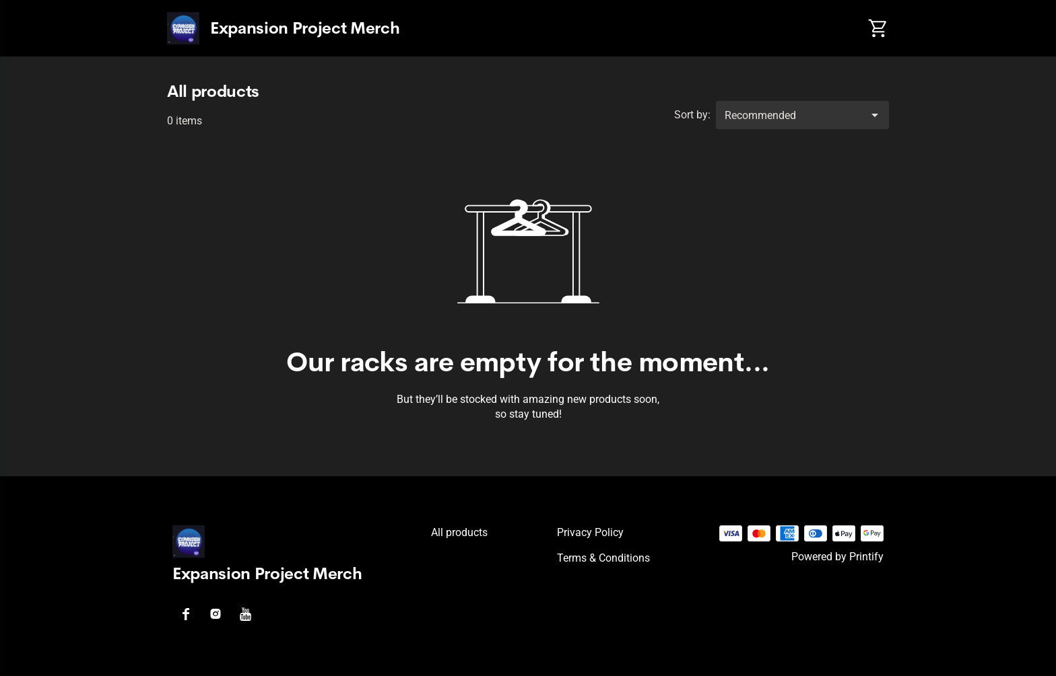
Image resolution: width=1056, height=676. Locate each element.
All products (459, 532)
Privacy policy (590, 532)
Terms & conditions (603, 558)
